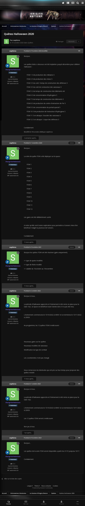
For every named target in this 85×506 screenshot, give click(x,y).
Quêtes (30, 43)
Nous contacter (46, 486)
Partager (60, 41)
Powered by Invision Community (42, 488)
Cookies (55, 486)
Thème (37, 486)
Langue (30, 486)
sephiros (16, 40)
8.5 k (13, 77)
